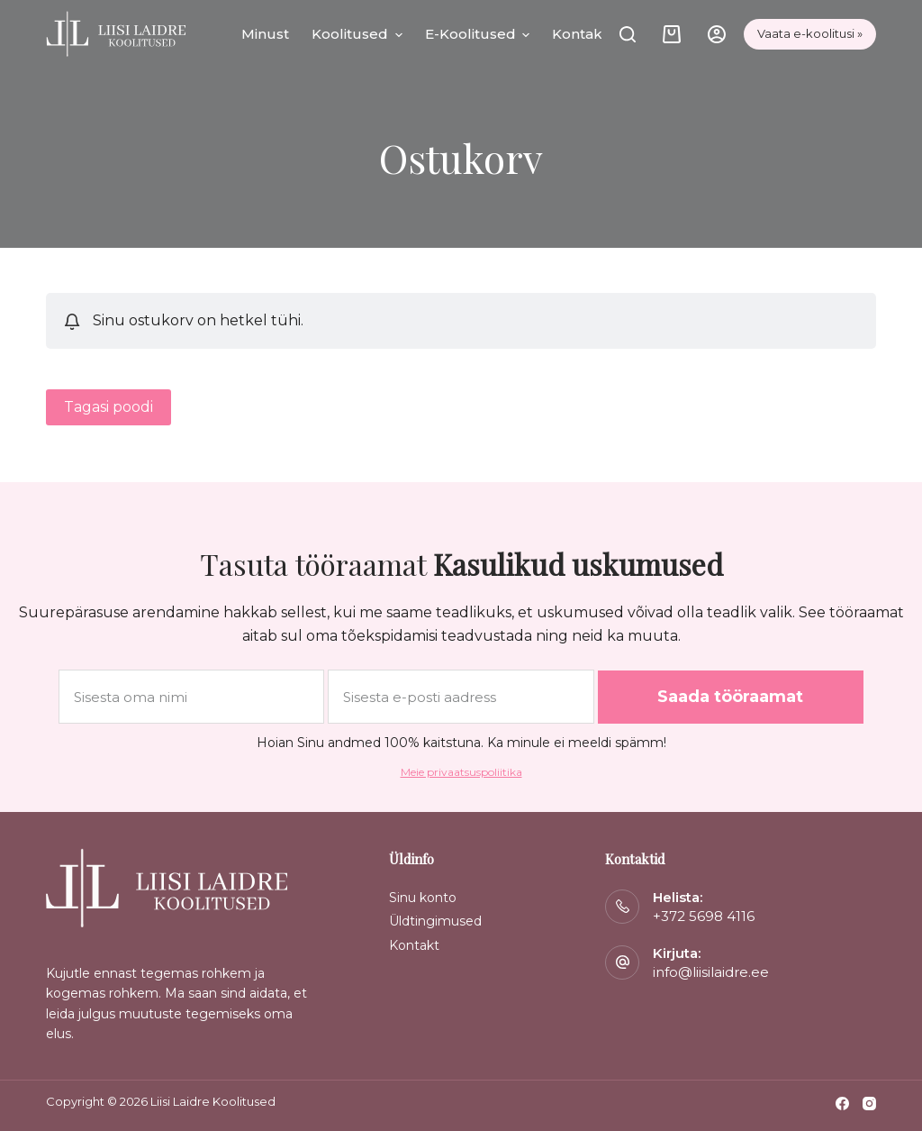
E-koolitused (477, 34)
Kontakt (580, 33)
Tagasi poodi (108, 406)
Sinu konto (422, 897)
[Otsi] (627, 34)
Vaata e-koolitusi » (810, 33)
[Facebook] (842, 1103)
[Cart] (672, 34)
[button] (395, 34)
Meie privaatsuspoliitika (461, 772)
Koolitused (357, 34)
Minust (265, 33)
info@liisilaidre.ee (711, 972)
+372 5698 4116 (704, 916)
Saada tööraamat (730, 697)
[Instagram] (869, 1103)
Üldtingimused (435, 921)
